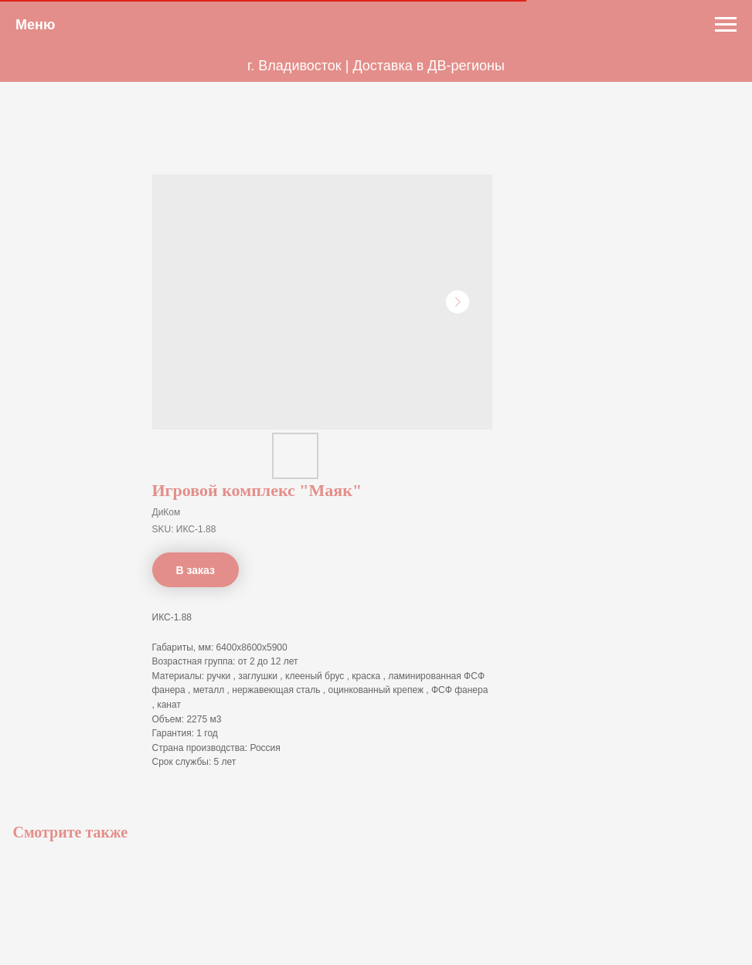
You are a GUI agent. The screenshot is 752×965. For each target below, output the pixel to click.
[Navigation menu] (726, 24)
